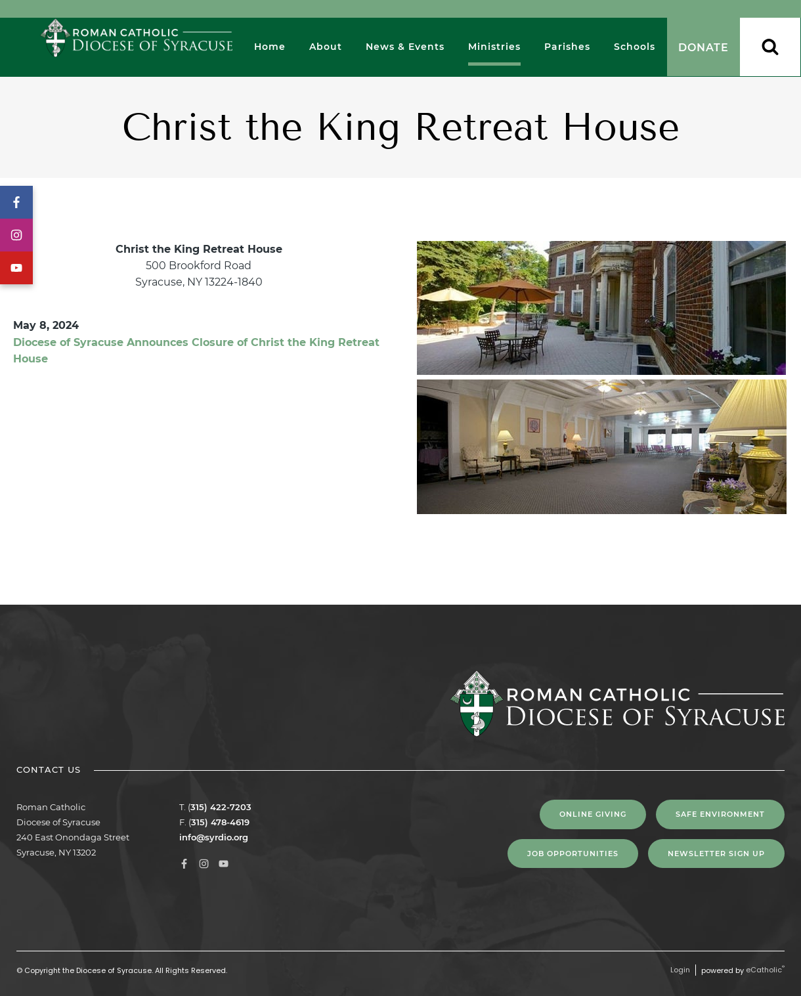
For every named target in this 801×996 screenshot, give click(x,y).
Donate (703, 47)
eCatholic (765, 969)
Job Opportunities (572, 853)
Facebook (16, 202)
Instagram (16, 235)
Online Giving (592, 814)
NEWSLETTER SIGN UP (716, 853)
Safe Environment (720, 814)
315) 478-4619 (220, 822)
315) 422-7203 (220, 807)
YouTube (16, 267)
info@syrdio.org (213, 837)
